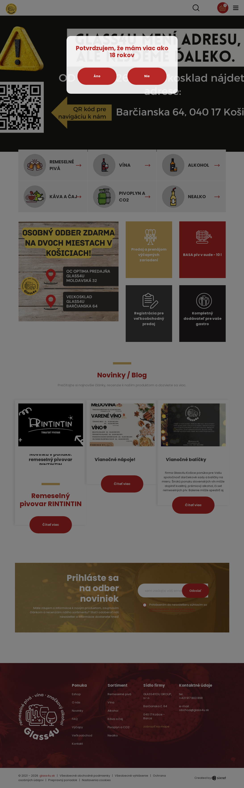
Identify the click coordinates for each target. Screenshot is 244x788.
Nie (147, 76)
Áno (97, 76)
